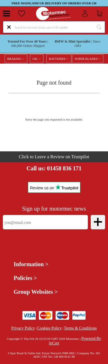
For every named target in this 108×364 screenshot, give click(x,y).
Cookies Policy (49, 328)
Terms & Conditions (80, 328)
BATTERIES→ (59, 58)
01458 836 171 (64, 168)
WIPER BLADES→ (88, 58)
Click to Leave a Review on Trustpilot (54, 156)
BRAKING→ (16, 58)
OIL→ (37, 58)
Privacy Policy (23, 328)
